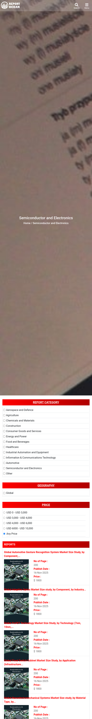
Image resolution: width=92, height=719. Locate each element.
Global (10, 492)
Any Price (11, 533)
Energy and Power (16, 436)
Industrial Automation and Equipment (27, 452)
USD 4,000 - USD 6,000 (19, 523)
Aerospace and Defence (19, 409)
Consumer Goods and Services (23, 431)
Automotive (12, 462)
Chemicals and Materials (20, 420)
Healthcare (12, 447)
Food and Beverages (17, 441)
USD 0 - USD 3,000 (16, 512)
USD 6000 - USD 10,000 (19, 528)
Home (26, 223)
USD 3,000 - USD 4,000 (19, 517)
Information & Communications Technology (31, 457)
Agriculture (12, 415)
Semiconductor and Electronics (24, 468)
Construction (13, 425)
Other (9, 473)
